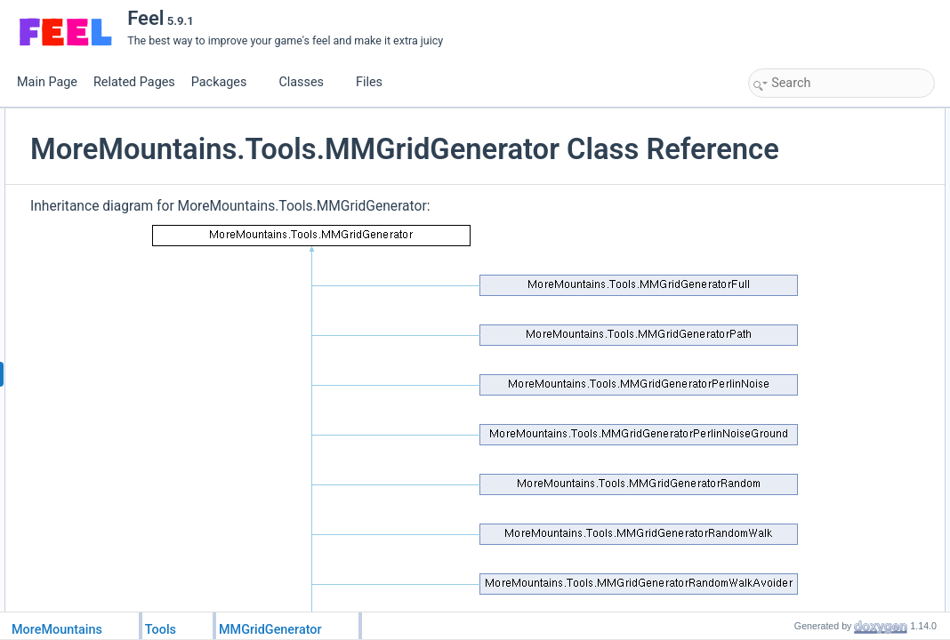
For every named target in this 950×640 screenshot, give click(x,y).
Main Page (47, 82)
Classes (307, 82)
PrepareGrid (796, 138)
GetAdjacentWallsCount (824, 274)
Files (376, 82)
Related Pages (134, 82)
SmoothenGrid (802, 235)
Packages (226, 82)
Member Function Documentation (832, 294)
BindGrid (788, 255)
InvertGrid (791, 216)
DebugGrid (793, 177)
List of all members (798, 470)
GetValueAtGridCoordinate (831, 196)
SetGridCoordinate (812, 157)
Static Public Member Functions (828, 118)
